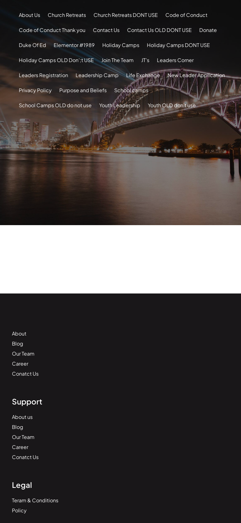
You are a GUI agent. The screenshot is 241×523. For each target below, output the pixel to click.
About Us (29, 15)
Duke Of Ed (32, 45)
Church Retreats (67, 15)
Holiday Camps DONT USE (178, 45)
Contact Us (106, 30)
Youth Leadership (119, 105)
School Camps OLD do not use (55, 105)
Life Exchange (143, 75)
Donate (208, 30)
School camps (131, 90)
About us (22, 417)
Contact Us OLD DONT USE (159, 30)
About (19, 333)
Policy (19, 510)
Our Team (23, 353)
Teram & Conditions (35, 500)
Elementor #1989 (74, 45)
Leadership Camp (97, 75)
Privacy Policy (35, 90)
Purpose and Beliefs (83, 90)
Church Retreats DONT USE (126, 15)
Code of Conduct (186, 15)
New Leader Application (196, 75)
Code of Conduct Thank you (52, 30)
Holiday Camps (120, 45)
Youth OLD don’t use (172, 105)
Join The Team (117, 60)
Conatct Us (25, 373)
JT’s (145, 60)
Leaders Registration (43, 75)
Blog (17, 343)
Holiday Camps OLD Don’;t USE (56, 60)
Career (20, 363)
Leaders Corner (175, 60)
